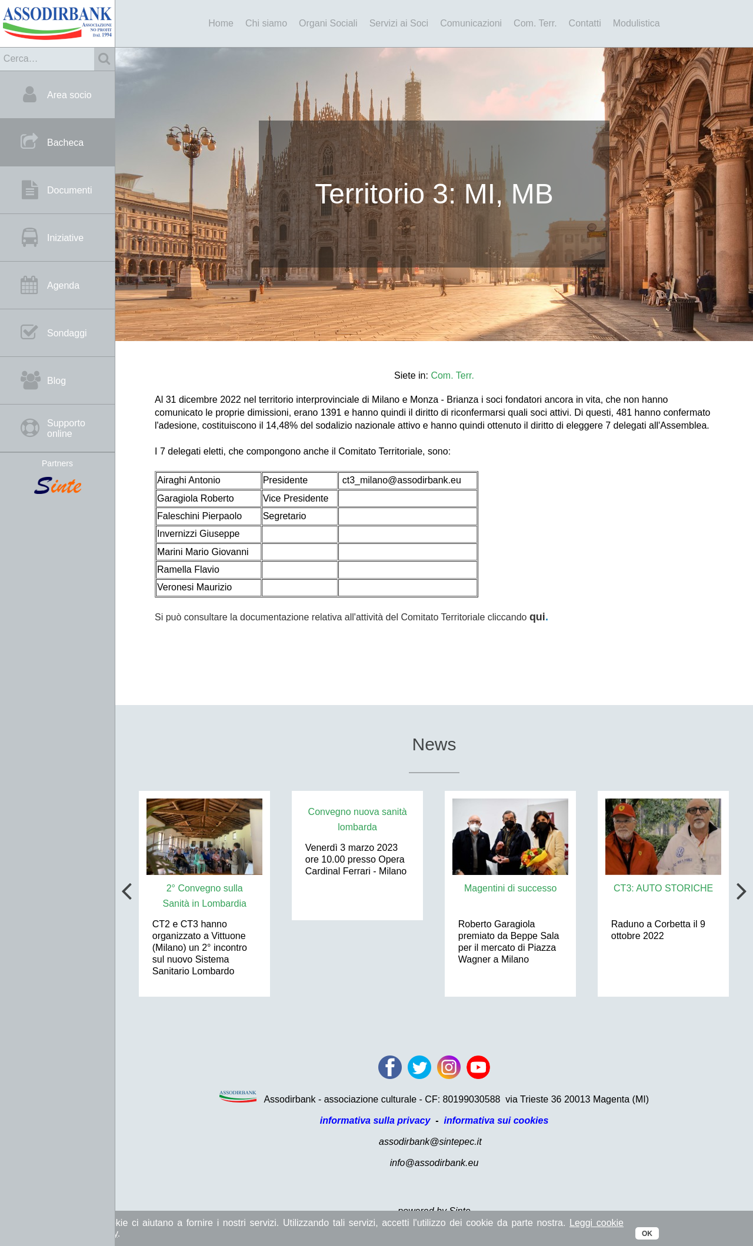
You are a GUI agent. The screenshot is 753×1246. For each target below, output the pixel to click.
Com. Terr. (535, 23)
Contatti (585, 23)
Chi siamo (266, 23)
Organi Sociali (328, 23)
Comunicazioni (471, 23)
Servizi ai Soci (398, 23)
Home (221, 23)
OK (647, 1234)
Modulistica (636, 23)
